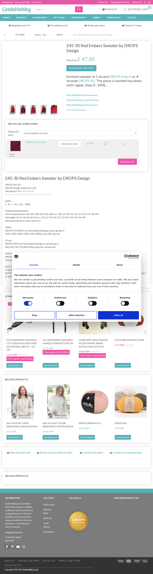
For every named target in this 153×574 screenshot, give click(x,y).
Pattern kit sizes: (13, 133)
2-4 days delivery (92, 452)
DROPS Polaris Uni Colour (36, 142)
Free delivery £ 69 (59, 25)
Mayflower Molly (90, 423)
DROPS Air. (87, 81)
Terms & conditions (69, 560)
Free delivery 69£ (20, 452)
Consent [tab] (33, 265)
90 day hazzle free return (56, 452)
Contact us (102, 2)
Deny (34, 315)
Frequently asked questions (13, 539)
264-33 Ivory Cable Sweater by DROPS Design (21, 425)
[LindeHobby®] (16, 9)
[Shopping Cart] (137, 9)
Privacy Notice (13, 565)
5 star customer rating (127, 452)
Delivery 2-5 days (133, 25)
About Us (137, 2)
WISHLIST (110, 9)
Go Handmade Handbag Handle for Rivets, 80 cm (58, 342)
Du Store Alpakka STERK (129, 340)
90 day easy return (96, 25)
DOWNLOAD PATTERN (81, 68)
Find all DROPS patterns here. (82, 95)
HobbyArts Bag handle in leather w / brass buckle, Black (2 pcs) (93, 343)
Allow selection (76, 315)
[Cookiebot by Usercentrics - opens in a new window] (126, 256)
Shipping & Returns (120, 2)
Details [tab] (76, 265)
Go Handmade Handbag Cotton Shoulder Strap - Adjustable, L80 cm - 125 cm (22, 345)
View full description (76, 109)
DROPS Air (120, 423)
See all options (14, 365)
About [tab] (119, 265)
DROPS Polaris (120, 76)
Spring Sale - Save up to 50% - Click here (21, 2)
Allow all (118, 315)
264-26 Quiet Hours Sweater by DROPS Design (58, 425)
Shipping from (18, 25)
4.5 (28, 25)
